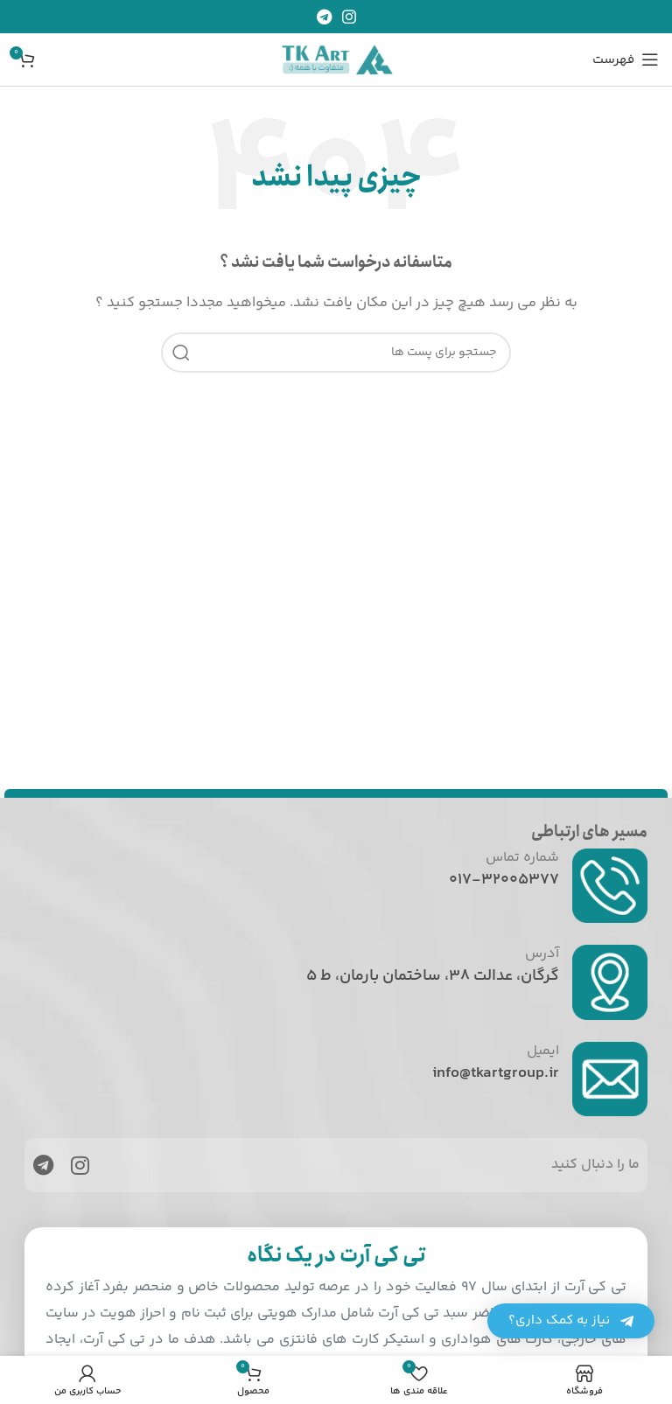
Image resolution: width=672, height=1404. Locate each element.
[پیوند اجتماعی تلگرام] (324, 16)
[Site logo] (336, 59)
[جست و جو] (336, 352)
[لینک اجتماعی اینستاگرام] (349, 16)
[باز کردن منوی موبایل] (626, 59)
